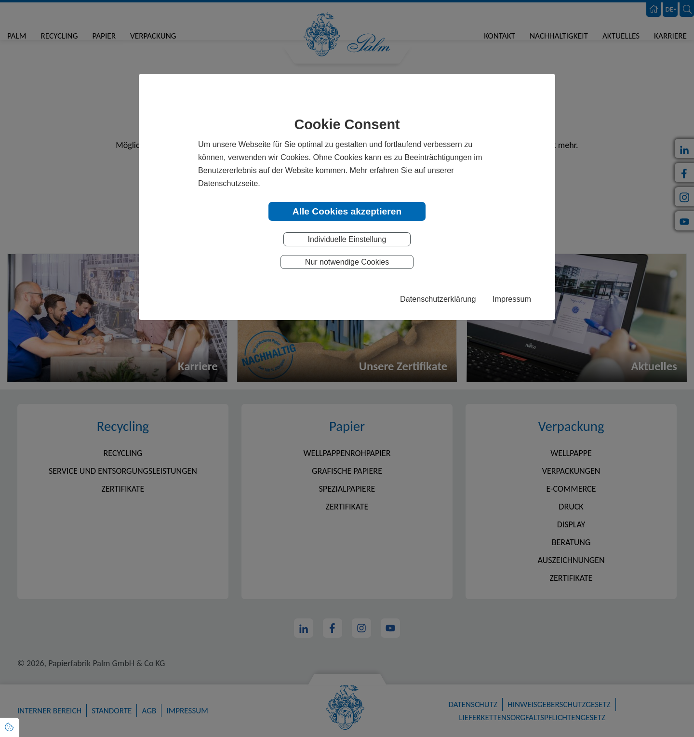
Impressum (512, 299)
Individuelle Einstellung (347, 240)
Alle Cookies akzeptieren (347, 211)
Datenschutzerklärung (438, 299)
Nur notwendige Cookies (347, 262)
